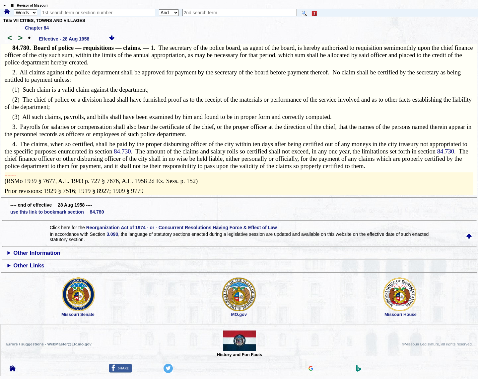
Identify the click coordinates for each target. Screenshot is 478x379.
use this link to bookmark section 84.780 (57, 212)
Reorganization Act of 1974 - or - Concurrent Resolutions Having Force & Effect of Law (181, 227)
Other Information (36, 253)
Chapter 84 (37, 28)
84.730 (122, 151)
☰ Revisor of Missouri (27, 5)
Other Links (28, 265)
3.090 (112, 234)
